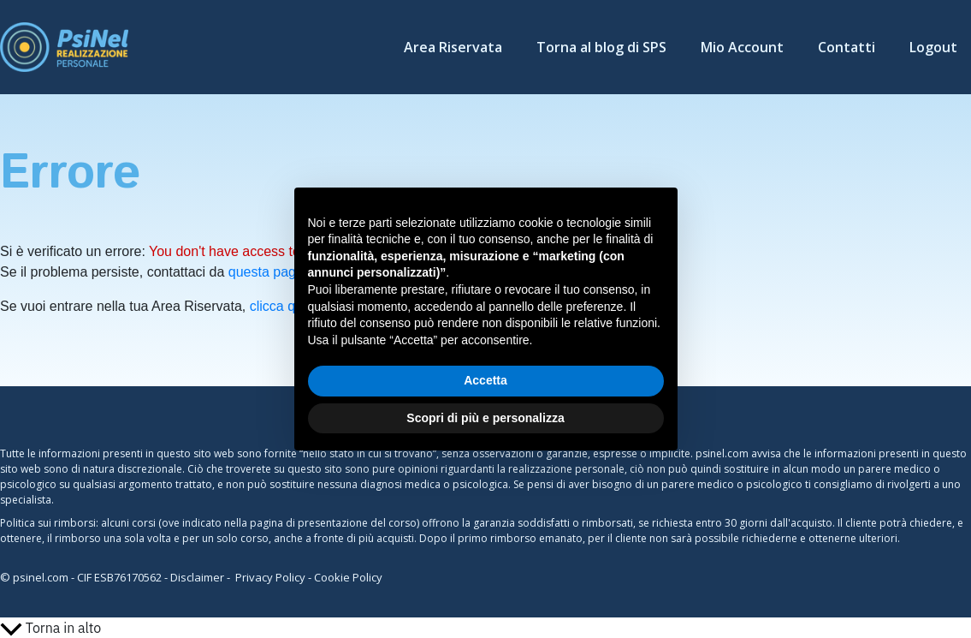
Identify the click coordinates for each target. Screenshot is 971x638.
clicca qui (278, 306)
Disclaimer (197, 577)
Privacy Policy (270, 577)
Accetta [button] (485, 380)
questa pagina (271, 272)
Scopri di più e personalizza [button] (485, 418)
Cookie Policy (348, 577)
